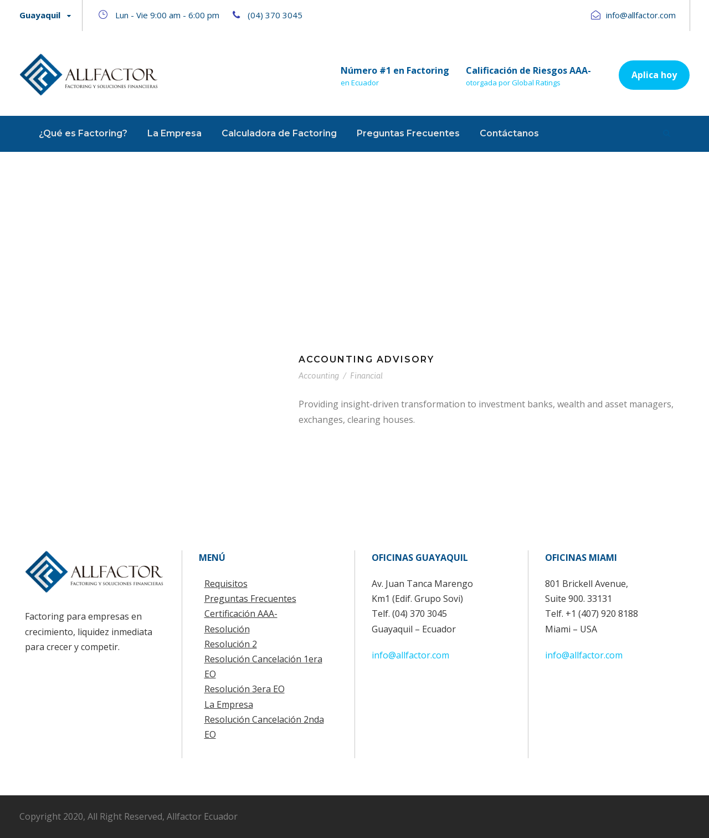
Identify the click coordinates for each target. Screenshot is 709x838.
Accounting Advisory (366, 359)
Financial (366, 375)
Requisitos (226, 584)
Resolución (227, 629)
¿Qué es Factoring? (83, 133)
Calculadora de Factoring (279, 133)
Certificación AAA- (241, 613)
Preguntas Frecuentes (408, 133)
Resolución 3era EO (244, 689)
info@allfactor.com (410, 655)
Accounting (319, 375)
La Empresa (174, 133)
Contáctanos (509, 133)
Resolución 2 (230, 644)
